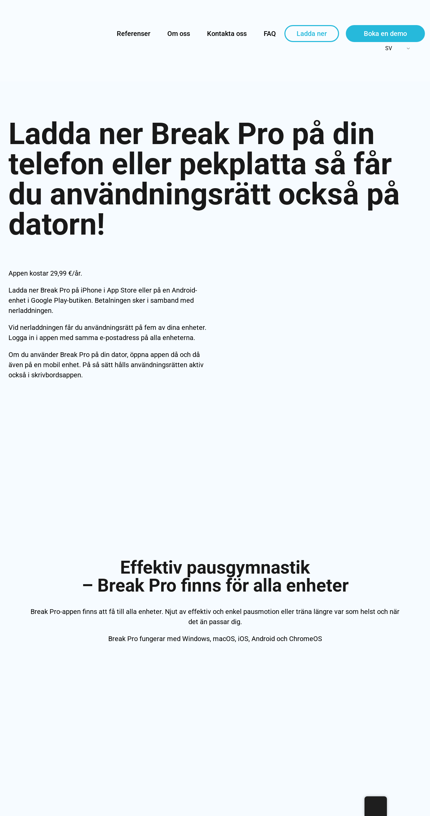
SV (384, 48)
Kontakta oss (227, 33)
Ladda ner (312, 33)
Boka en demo (385, 33)
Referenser (133, 33)
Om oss (178, 33)
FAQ (270, 33)
